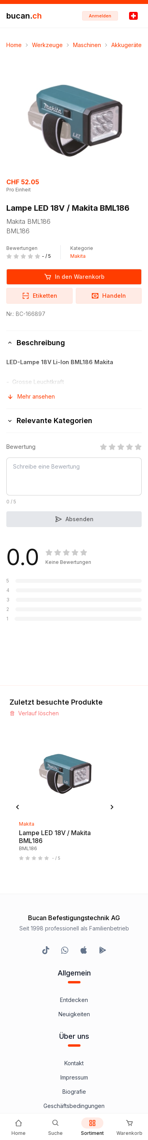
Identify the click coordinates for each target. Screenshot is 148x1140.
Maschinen (87, 45)
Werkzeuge (47, 45)
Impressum (74, 1077)
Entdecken (74, 999)
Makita (78, 256)
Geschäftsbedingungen (74, 1105)
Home (14, 45)
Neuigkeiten (74, 1014)
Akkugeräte (126, 45)
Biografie (74, 1091)
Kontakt (74, 1063)
